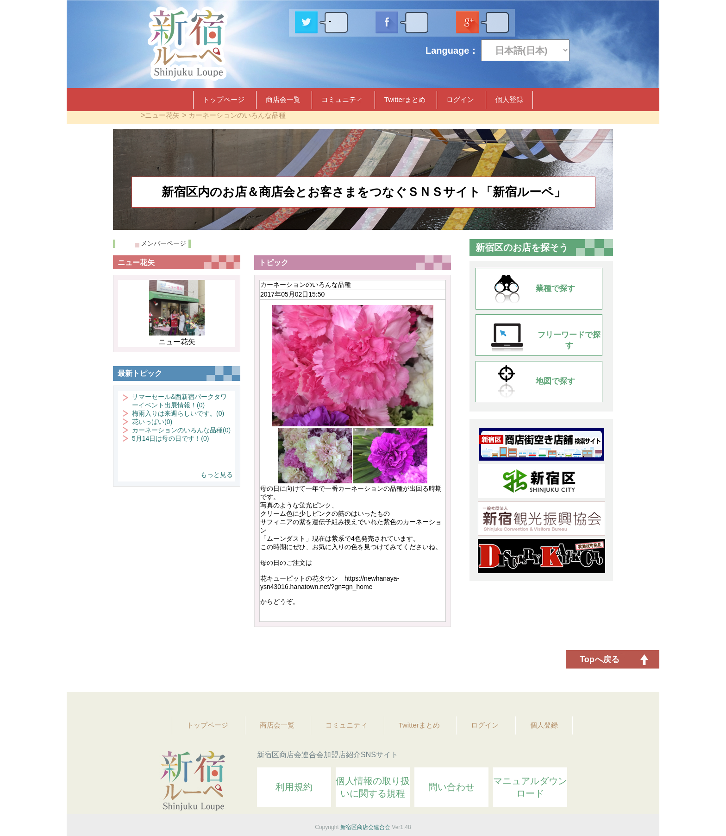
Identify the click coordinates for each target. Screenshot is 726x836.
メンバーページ (163, 243)
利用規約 (294, 787)
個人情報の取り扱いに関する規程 (373, 787)
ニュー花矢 (162, 115)
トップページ (223, 99)
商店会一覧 (283, 99)
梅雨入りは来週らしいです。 (178, 413)
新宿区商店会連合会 (365, 827)
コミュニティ (342, 99)
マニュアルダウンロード (530, 787)
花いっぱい (152, 421)
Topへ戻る (600, 659)
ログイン (460, 99)
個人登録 (509, 99)
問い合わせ (451, 787)
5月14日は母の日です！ (170, 438)
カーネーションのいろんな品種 (237, 115)
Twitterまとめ (405, 99)
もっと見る (216, 474)
